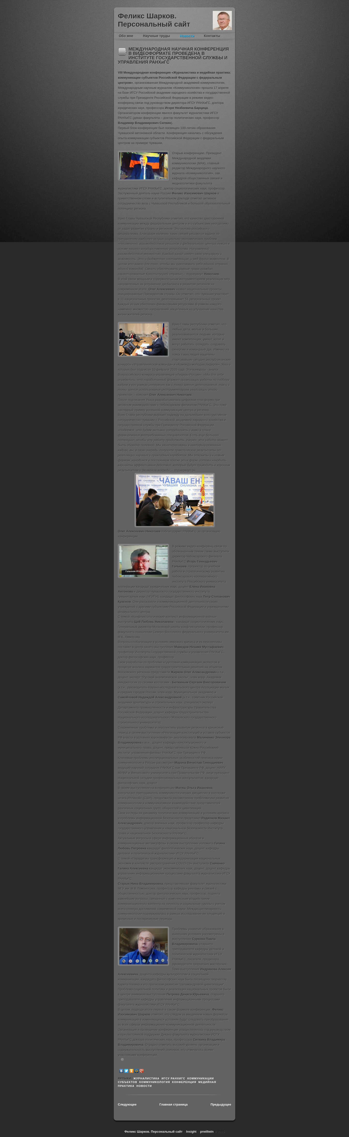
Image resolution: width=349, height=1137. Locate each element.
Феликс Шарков (222, 20)
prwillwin (206, 1131)
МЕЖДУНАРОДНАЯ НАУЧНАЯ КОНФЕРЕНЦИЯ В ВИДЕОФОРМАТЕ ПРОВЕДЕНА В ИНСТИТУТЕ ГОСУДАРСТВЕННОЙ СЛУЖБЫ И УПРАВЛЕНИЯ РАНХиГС (173, 56)
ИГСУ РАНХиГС (173, 1078)
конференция (184, 1082)
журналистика (146, 1078)
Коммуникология (154, 1082)
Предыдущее (221, 1104)
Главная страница (173, 1104)
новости (144, 1085)
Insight (191, 1131)
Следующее (127, 1104)
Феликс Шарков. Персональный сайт (154, 20)
